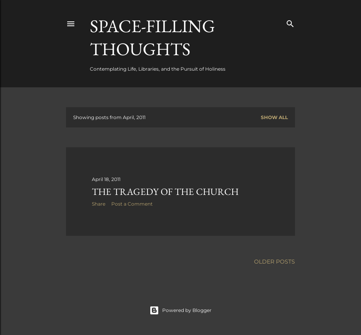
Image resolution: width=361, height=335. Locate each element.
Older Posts (274, 261)
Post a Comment (132, 204)
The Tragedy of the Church (165, 191)
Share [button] (98, 204)
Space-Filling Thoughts (152, 37)
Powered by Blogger (180, 310)
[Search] (290, 22)
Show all (274, 117)
